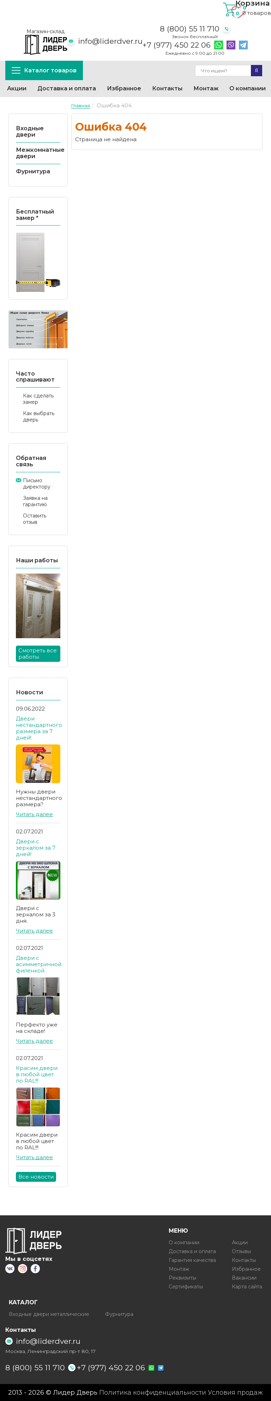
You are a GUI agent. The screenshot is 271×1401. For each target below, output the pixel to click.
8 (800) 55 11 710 (189, 28)
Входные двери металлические (49, 1314)
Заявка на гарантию (35, 501)
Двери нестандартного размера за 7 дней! (39, 728)
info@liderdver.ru (110, 41)
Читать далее (34, 814)
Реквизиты (182, 1278)
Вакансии (244, 1278)
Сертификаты (186, 1286)
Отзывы (241, 1251)
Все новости (36, 1176)
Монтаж (205, 88)
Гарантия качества (192, 1260)
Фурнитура (33, 171)
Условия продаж (235, 1392)
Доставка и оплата (66, 88)
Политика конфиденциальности (152, 1392)
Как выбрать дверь (38, 416)
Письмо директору (36, 483)
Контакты (167, 88)
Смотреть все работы (37, 653)
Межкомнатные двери (40, 153)
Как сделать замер (38, 399)
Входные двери (30, 131)
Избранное (124, 88)
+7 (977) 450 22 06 (177, 45)
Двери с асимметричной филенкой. (38, 964)
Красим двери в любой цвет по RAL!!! (37, 1074)
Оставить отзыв (34, 519)
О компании (247, 88)
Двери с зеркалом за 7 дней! (35, 847)
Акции (16, 88)
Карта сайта (247, 1286)
